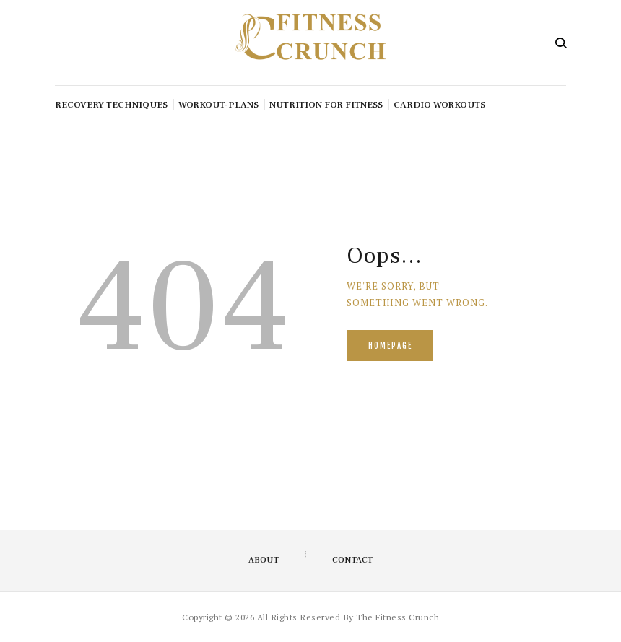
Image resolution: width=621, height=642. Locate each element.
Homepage (390, 346)
